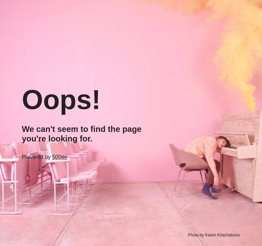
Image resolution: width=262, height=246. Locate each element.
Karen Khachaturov (222, 235)
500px (59, 157)
